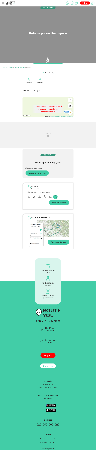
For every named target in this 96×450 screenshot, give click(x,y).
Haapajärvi (22, 67)
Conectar (48, 366)
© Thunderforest (55, 116)
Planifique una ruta (47, 329)
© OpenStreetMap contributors (66, 116)
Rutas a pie (5, 67)
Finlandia (11, 67)
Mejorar (85, 3)
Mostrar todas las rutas (37, 173)
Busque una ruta (48, 341)
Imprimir (40, 81)
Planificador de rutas (58, 242)
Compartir (28, 81)
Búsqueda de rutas (59, 203)
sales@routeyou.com (48, 442)
